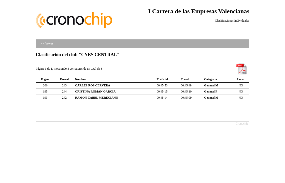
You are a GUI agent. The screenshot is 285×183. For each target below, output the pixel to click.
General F (210, 91)
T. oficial (162, 79)
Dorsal (64, 79)
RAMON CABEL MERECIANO (96, 97)
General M (211, 85)
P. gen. (45, 79)
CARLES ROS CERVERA (92, 85)
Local (241, 79)
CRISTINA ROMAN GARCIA (95, 91)
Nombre (80, 79)
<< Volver (47, 43)
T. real (185, 79)
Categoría (210, 79)
